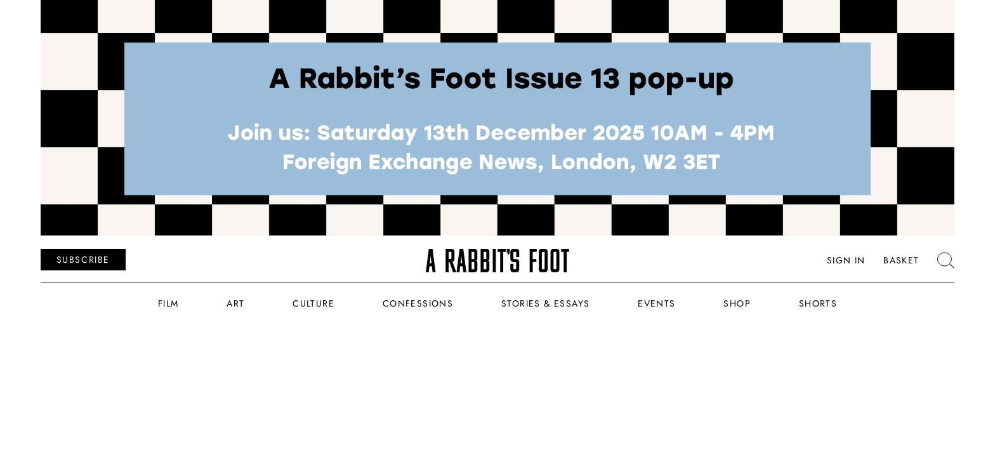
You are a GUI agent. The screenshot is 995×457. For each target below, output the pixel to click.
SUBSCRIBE (83, 259)
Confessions (418, 303)
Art (235, 303)
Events (656, 303)
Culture (313, 303)
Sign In (846, 261)
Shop (737, 303)
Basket (901, 261)
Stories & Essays (545, 303)
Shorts (818, 303)
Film (168, 303)
